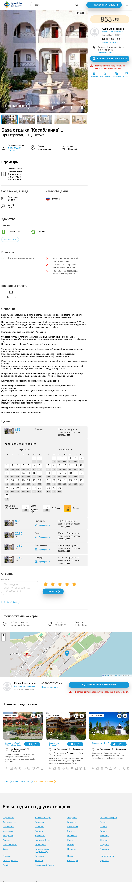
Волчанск (39, 856)
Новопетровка (107, 856)
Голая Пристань (10, 860)
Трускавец (40, 835)
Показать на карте (106, 52)
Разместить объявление (106, 5)
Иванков (71, 849)
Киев (5, 849)
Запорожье (8, 835)
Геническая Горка (108, 817)
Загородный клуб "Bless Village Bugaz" (14, 744)
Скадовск (104, 844)
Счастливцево (9, 822)
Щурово (104, 840)
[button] (67, 653)
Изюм (70, 856)
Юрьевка (104, 860)
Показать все (10, 239)
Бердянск (39, 822)
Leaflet (105, 675)
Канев (70, 840)
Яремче (71, 831)
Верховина (72, 826)
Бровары (7, 856)
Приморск (72, 835)
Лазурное (72, 817)
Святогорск (72, 860)
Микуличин (8, 831)
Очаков (103, 826)
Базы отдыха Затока (15, 149)
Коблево (39, 860)
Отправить (53, 591)
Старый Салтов (10, 844)
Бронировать (44, 525)
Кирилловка (8, 817)
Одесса (6, 840)
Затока (15, 781)
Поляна (70, 844)
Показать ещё (10, 602)
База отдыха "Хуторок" (54, 744)
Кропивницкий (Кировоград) (42, 850)
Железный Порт (43, 817)
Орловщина (40, 844)
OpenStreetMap (117, 675)
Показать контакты (110, 43)
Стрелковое (8, 826)
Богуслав (104, 849)
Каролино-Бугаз (43, 840)
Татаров (103, 831)
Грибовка (39, 826)
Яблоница (104, 835)
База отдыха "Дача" (100, 743)
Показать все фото (17, 106)
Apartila (6, 781)
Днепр (103, 822)
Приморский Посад (44, 865)
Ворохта (39, 831)
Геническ (71, 822)
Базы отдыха (25, 781)
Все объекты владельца (112, 32)
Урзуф (6, 865)
